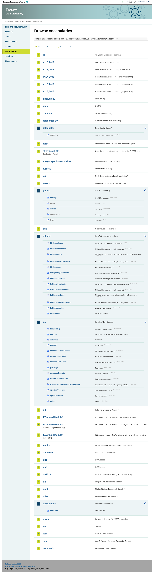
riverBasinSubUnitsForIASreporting (65, 384)
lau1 (45, 460)
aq (44, 55)
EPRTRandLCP (51, 151)
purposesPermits (57, 373)
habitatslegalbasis (58, 284)
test (44, 526)
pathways (54, 367)
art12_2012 (48, 62)
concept (53, 198)
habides (47, 236)
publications (49, 503)
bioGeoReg (55, 329)
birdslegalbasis (56, 243)
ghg (45, 229)
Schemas (9, 46)
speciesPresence (57, 390)
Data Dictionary (25, 22)
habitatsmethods (57, 295)
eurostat (47, 169)
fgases (46, 183)
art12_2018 (48, 69)
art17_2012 (48, 84)
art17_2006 (48, 77)
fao (44, 176)
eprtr (45, 144)
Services (9, 56)
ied (44, 410)
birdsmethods (56, 254)
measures (54, 345)
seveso (46, 519)
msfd (45, 489)
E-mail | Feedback (13, 564)
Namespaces (11, 61)
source (53, 209)
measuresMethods (58, 356)
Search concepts (66, 47)
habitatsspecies (57, 308)
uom (45, 534)
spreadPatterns (56, 395)
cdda (45, 106)
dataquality (48, 128)
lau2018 (47, 474)
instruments (55, 313)
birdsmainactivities (58, 249)
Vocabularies (11, 51)
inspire (46, 445)
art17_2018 (48, 91)
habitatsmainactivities (59, 289)
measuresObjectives (59, 362)
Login (127, 2)
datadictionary (50, 121)
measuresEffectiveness (60, 351)
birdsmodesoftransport (60, 261)
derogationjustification (59, 273)
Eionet (16, 22)
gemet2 (46, 190)
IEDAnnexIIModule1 (53, 417)
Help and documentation (16, 27)
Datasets (9, 32)
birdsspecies (55, 267)
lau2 (45, 467)
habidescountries (57, 278)
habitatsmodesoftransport (61, 302)
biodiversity (49, 99)
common (47, 113)
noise (45, 496)
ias (44, 322)
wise (45, 541)
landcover (48, 452)
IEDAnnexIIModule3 (53, 424)
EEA (16, 2)
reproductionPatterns (59, 379)
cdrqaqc (53, 334)
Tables (8, 36)
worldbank (48, 548)
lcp (44, 482)
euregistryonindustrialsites (57, 161)
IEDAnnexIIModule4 (53, 435)
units (52, 401)
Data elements (11, 41)
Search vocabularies (45, 47)
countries (54, 340)
